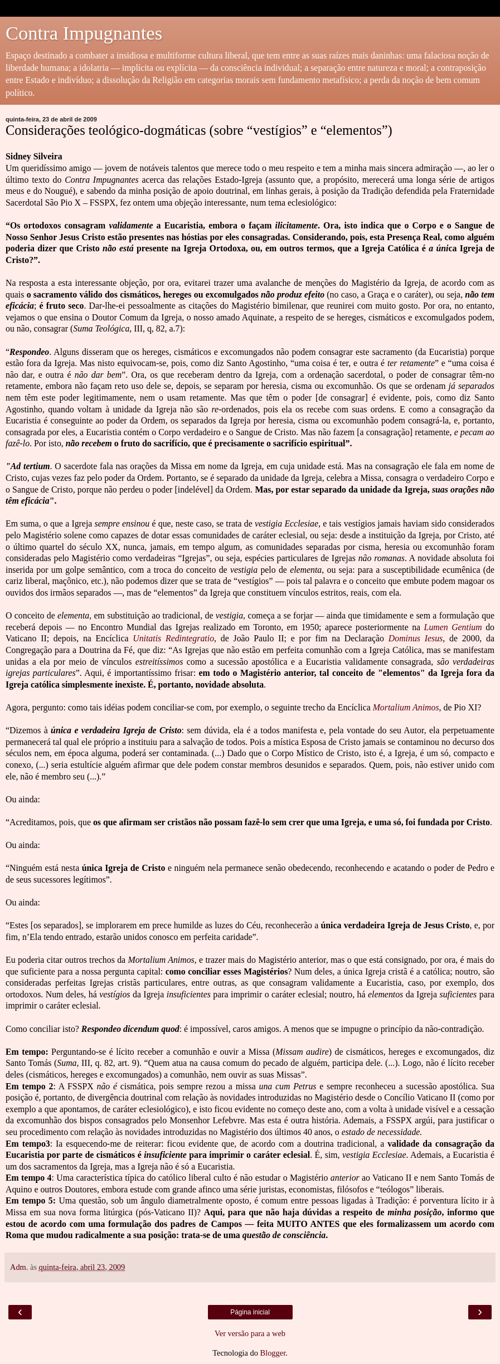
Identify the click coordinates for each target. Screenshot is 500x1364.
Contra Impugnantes (84, 32)
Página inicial (250, 1312)
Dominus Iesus (416, 638)
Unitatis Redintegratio (173, 638)
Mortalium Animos (406, 707)
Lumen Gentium (453, 627)
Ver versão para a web (250, 1333)
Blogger (273, 1352)
